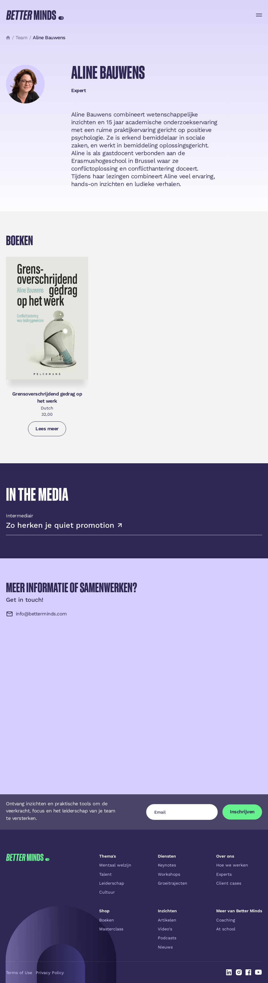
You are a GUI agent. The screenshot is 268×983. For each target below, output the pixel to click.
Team (21, 37)
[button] (259, 15)
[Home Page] (35, 15)
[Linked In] (229, 972)
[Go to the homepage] (27, 901)
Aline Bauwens (49, 37)
